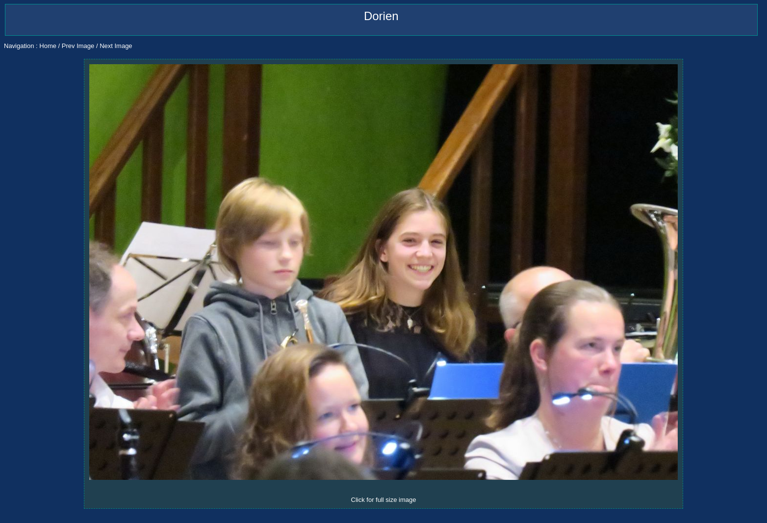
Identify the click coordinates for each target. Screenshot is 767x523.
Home (47, 46)
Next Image (116, 46)
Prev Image (78, 46)
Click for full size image (383, 499)
